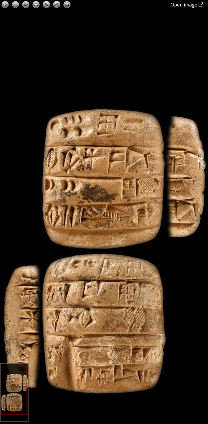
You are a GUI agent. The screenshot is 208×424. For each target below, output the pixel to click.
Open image (187, 4)
